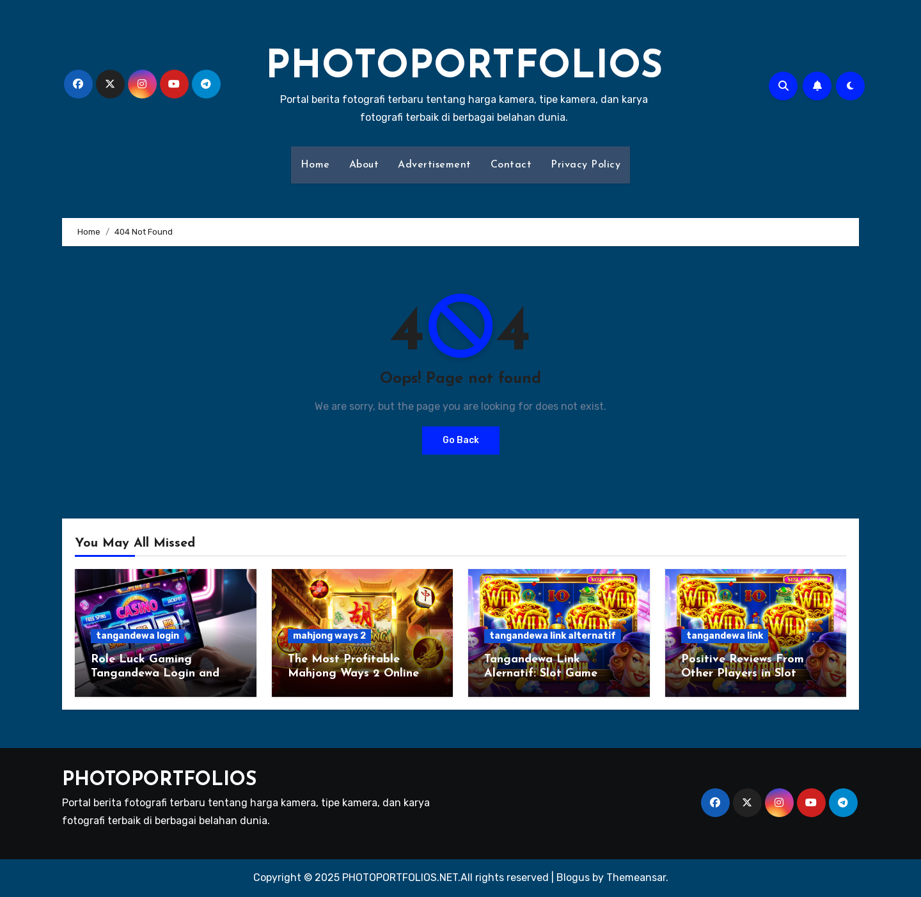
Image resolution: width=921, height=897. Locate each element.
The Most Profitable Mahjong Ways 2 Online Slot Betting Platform (353, 673)
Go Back (461, 440)
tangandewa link (724, 635)
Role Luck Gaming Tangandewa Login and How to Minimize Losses (157, 673)
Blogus (573, 877)
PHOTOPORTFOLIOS (464, 68)
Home (315, 165)
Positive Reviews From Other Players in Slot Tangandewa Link (742, 673)
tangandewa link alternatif (552, 635)
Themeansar (636, 877)
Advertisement (434, 165)
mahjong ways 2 (329, 635)
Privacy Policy (585, 165)
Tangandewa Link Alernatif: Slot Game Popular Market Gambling (556, 673)
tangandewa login (137, 635)
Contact (511, 165)
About (364, 165)
